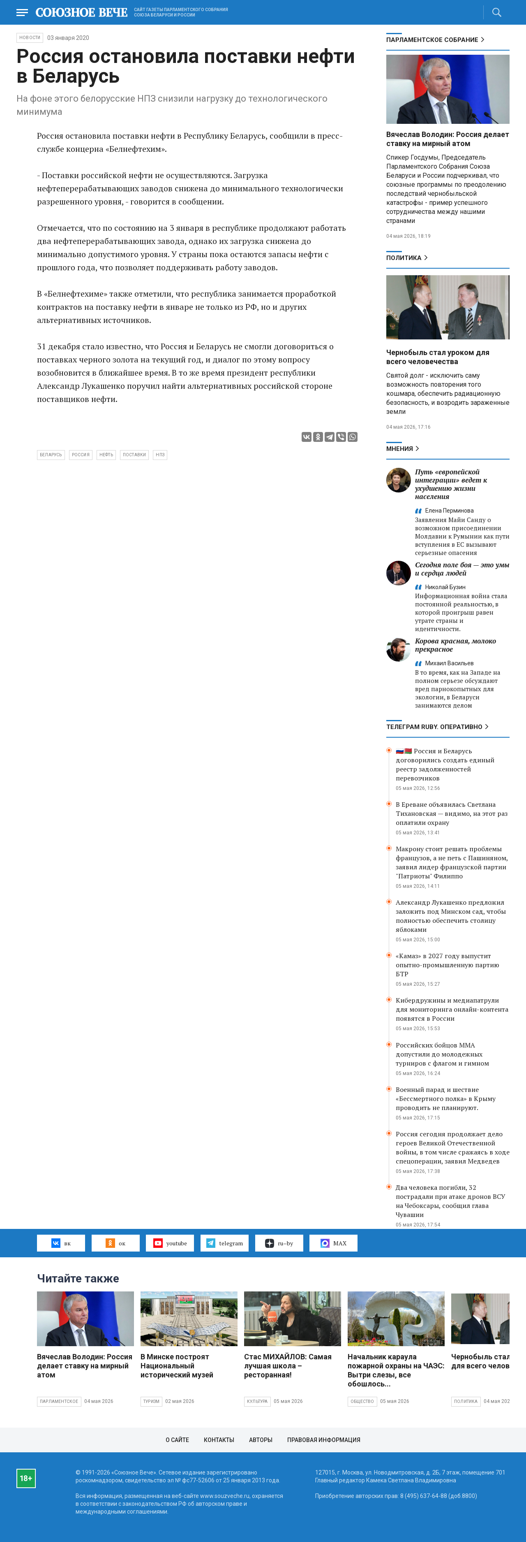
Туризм (151, 1401)
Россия (81, 455)
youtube (170, 1242)
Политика (404, 258)
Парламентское (59, 1401)
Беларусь (51, 455)
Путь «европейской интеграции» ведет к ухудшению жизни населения (451, 484)
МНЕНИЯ (399, 449)
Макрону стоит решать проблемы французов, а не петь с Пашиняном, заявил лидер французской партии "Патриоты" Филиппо (452, 862)
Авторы (260, 1440)
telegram (224, 1242)
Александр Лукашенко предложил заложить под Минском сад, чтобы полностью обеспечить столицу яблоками (451, 916)
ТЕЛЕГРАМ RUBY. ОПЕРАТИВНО (434, 727)
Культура (257, 1401)
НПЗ (160, 455)
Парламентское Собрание (432, 40)
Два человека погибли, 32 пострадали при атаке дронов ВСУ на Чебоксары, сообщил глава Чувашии (450, 1201)
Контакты (219, 1440)
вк (61, 1242)
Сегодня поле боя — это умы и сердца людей (462, 569)
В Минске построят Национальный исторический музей (177, 1365)
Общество (362, 1401)
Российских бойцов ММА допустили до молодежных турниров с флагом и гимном (442, 1054)
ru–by (279, 1243)
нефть (106, 455)
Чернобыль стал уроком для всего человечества (437, 357)
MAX (333, 1243)
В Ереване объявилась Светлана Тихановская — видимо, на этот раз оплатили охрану (452, 813)
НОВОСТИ (29, 37)
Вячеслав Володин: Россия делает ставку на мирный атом (447, 139)
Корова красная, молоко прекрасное (455, 645)
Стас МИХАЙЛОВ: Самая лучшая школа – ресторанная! (288, 1365)
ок (115, 1242)
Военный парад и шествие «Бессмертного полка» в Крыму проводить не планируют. (446, 1098)
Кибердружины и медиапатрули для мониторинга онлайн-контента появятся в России (452, 1009)
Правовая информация (323, 1440)
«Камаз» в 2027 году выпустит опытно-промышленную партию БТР (447, 964)
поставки (134, 455)
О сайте (177, 1440)
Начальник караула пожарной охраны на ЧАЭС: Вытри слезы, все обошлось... (396, 1370)
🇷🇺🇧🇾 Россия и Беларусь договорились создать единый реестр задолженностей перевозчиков (445, 764)
